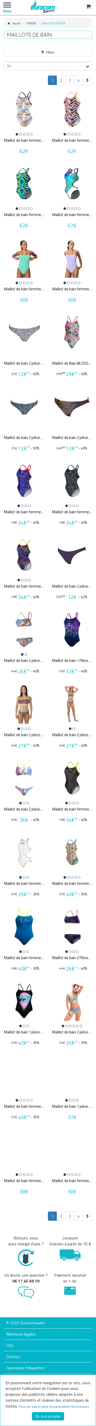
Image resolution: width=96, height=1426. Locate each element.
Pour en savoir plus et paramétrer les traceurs (54, 1406)
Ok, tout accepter (48, 1416)
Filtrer (48, 52)
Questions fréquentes (25, 1368)
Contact (13, 1356)
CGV (9, 1345)
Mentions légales (21, 1334)
